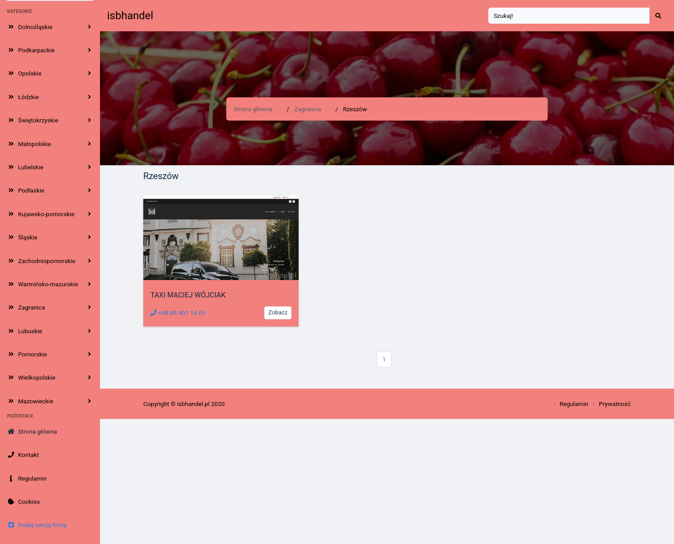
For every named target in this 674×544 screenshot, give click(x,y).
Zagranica (307, 109)
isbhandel (130, 15)
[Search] (569, 16)
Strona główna (252, 109)
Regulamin (574, 403)
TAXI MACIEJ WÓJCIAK (187, 295)
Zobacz (277, 312)
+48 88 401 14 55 (177, 312)
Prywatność (615, 403)
